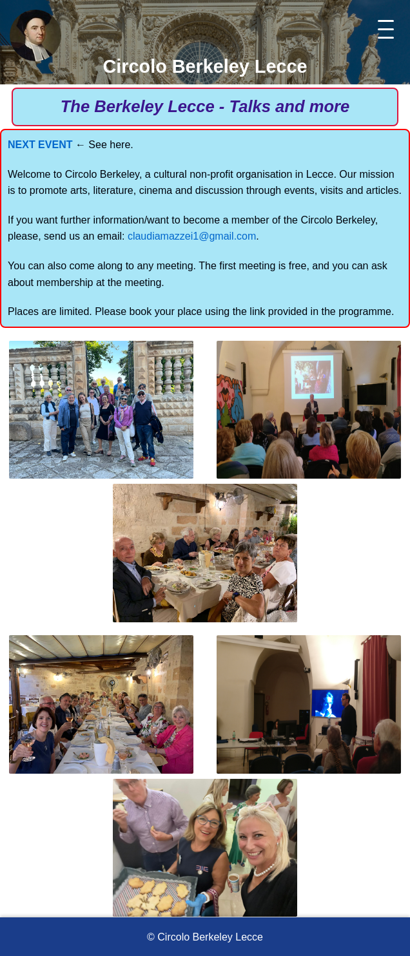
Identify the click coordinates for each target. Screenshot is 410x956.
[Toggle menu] (385, 29)
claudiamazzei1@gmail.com (192, 236)
